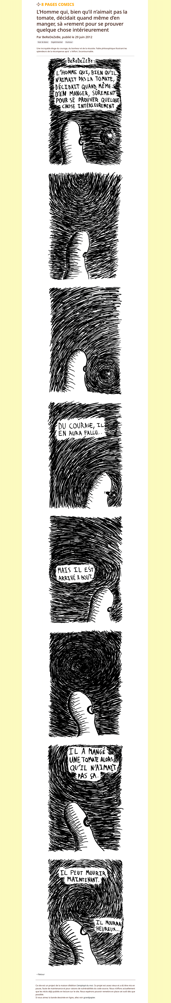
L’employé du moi (85, 985)
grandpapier (89, 997)
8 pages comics (57, 4)
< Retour (41, 974)
